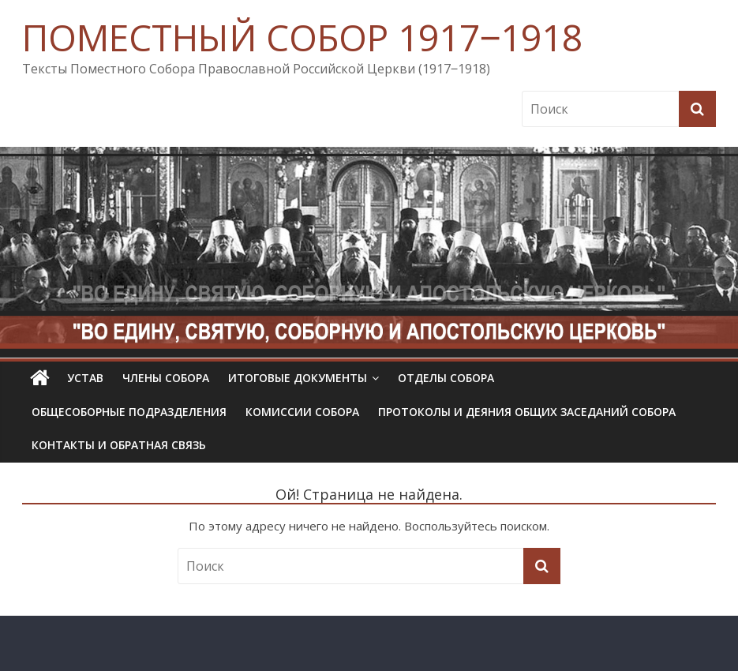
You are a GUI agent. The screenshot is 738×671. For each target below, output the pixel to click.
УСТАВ (85, 377)
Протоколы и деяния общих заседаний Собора (527, 411)
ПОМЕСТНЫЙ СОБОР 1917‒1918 (302, 37)
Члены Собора (165, 377)
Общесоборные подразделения (129, 411)
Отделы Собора (446, 377)
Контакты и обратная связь (119, 444)
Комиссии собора (302, 411)
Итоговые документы (297, 377)
